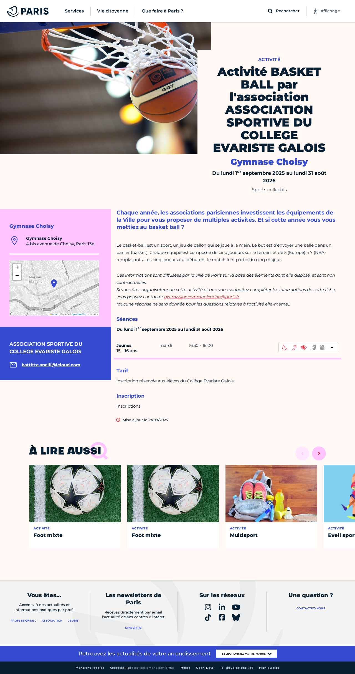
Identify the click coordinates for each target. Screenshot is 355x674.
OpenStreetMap (79, 314)
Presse (185, 668)
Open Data (205, 668)
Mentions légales (90, 668)
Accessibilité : (142, 668)
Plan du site (269, 668)
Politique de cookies (236, 668)
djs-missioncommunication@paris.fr (201, 296)
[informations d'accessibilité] (308, 347)
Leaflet (54, 314)
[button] (54, 283)
